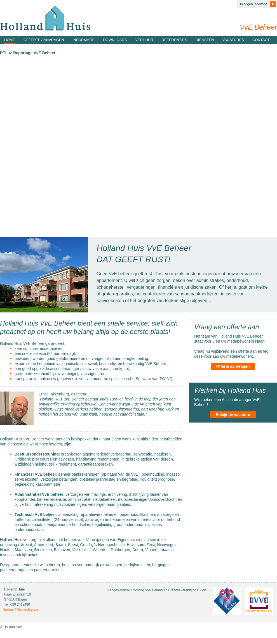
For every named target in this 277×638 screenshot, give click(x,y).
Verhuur (144, 40)
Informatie (83, 40)
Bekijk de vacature (233, 414)
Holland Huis (45, 18)
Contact (261, 40)
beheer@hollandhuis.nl (21, 609)
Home (9, 40)
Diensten (205, 40)
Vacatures (233, 40)
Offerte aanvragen (44, 40)
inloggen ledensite (253, 4)
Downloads (115, 40)
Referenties (174, 40)
